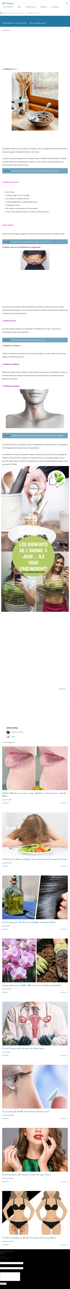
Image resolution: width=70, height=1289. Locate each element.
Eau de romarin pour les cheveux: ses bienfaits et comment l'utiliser (29, 922)
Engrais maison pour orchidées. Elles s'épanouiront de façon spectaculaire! (31, 985)
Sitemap (2, 1253)
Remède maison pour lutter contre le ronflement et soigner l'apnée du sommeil (37, 436)
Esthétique (42, 7)
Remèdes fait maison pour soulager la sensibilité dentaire (28, 340)
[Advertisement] (35, 50)
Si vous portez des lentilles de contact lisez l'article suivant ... (26, 1111)
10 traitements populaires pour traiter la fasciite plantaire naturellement (34, 171)
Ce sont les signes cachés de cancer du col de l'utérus (23, 1048)
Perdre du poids (29, 7)
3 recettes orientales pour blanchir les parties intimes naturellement (29, 1237)
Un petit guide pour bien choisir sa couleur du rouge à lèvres (26, 1174)
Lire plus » (64, 803)
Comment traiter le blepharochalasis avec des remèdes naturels (30, 242)
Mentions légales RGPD (7, 1251)
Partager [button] (62, 689)
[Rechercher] (67, 3)
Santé (18, 7)
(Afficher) (14, 69)
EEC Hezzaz (7, 3)
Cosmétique (54, 7)
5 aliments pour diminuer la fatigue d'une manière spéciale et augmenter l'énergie (34, 859)
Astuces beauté (7, 7)
